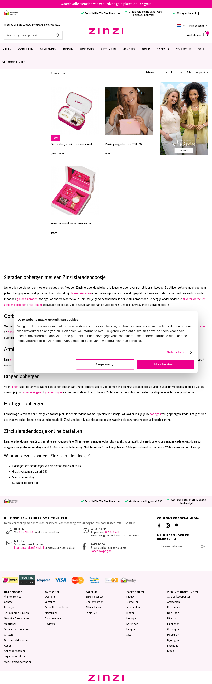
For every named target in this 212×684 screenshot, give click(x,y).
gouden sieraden (27, 299)
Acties (7, 645)
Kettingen (132, 623)
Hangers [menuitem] (129, 49)
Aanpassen (104, 364)
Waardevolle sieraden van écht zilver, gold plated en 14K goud (106, 4)
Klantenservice (12, 596)
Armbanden (133, 607)
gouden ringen (54, 392)
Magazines (51, 612)
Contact (8, 601)
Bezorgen (9, 607)
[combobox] (33, 35)
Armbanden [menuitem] (48, 49)
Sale (128, 634)
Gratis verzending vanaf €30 (143, 501)
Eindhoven (173, 623)
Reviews (50, 623)
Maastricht (173, 634)
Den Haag (173, 612)
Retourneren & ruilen (16, 612)
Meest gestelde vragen (18, 661)
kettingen (36, 304)
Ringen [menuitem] (68, 49)
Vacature (50, 601)
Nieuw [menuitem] (6, 49)
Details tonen (176, 352)
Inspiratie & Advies (14, 656)
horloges (155, 414)
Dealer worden (94, 601)
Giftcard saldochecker (17, 640)
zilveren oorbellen (194, 299)
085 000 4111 (53, 24)
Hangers (131, 629)
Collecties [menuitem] (183, 49)
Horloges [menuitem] (87, 49)
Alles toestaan (164, 364)
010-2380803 (25, 24)
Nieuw (130, 596)
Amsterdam (174, 601)
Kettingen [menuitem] (108, 49)
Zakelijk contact (95, 596)
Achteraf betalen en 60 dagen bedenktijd (186, 501)
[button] (198, 25)
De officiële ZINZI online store (100, 13)
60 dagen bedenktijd (186, 13)
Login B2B (91, 612)
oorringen (200, 326)
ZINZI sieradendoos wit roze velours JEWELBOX (72, 223)
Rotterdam (173, 607)
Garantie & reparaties (16, 618)
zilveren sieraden (80, 293)
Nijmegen (173, 640)
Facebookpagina (101, 551)
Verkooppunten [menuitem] (14, 62)
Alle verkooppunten (179, 596)
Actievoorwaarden (15, 650)
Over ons (50, 596)
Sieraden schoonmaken (17, 629)
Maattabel (10, 623)
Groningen (173, 629)
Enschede (172, 645)
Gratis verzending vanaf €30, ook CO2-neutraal (143, 13)
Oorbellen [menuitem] (25, 49)
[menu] (106, 56)
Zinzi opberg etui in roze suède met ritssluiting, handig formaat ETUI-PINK (73, 144)
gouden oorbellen (15, 304)
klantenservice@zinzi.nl (29, 547)
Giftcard (8, 634)
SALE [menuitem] (201, 49)
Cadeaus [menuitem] (163, 49)
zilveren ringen (32, 392)
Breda (170, 650)
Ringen (130, 612)
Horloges (131, 618)
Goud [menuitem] (146, 49)
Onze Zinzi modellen (57, 607)
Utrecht (171, 618)
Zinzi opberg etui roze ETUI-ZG (123, 144)
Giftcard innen (94, 607)
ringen (14, 386)
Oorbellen (132, 601)
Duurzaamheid (53, 618)
